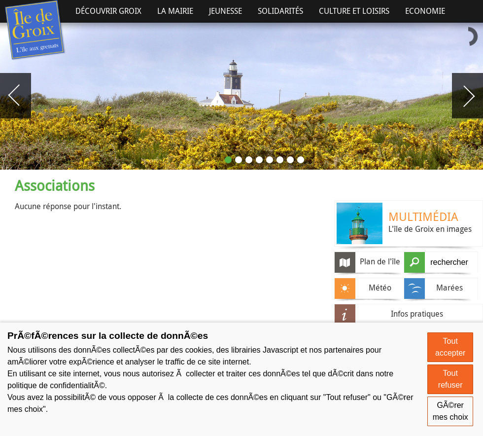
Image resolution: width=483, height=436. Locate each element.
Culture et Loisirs (354, 10)
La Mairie (175, 10)
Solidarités (280, 10)
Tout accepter (450, 347)
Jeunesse (225, 10)
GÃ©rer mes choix (450, 411)
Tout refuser (450, 379)
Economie (425, 10)
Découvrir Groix (108, 10)
